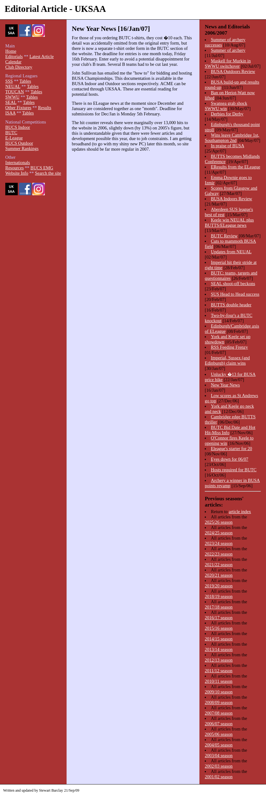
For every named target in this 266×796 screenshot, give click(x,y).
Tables (25, 81)
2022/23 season (218, 553)
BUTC (11, 132)
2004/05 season (218, 744)
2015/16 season (218, 628)
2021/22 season (218, 564)
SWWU (12, 97)
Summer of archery (228, 50)
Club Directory (18, 67)
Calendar (13, 61)
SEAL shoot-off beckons (233, 283)
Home (10, 51)
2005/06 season (218, 734)
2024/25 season (218, 532)
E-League (14, 137)
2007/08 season (218, 713)
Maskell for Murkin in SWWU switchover (228, 63)
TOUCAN (14, 91)
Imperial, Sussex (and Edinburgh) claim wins (227, 360)
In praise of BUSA (227, 145)
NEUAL (12, 86)
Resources (14, 167)
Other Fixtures (18, 107)
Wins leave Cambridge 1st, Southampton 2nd (232, 138)
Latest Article (42, 56)
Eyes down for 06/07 (229, 459)
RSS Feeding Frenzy (229, 347)
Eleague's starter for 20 (231, 448)
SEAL (10, 102)
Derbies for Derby (227, 113)
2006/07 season (218, 723)
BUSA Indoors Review (231, 198)
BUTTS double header (231, 304)
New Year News (225, 384)
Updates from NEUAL (231, 251)
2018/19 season (218, 596)
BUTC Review (224, 235)
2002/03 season (218, 766)
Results (44, 107)
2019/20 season (218, 585)
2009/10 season (218, 691)
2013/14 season (218, 649)
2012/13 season (218, 660)
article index (240, 511)
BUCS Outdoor (19, 143)
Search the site (48, 173)
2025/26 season (218, 522)
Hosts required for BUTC (234, 469)
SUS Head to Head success (235, 294)
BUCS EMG (41, 167)
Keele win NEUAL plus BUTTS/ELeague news (229, 222)
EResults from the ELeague (235, 166)
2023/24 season (218, 543)
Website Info (16, 173)
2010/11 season (218, 681)
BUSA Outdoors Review (233, 71)
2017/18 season (218, 606)
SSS (9, 81)
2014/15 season (218, 638)
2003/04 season (218, 755)
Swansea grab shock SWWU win (226, 106)
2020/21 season (218, 575)
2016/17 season (218, 617)
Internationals (17, 162)
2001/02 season (218, 776)
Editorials (14, 56)
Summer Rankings (22, 148)
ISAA (10, 112)
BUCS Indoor (17, 127)
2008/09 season (218, 702)
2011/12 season (218, 670)
